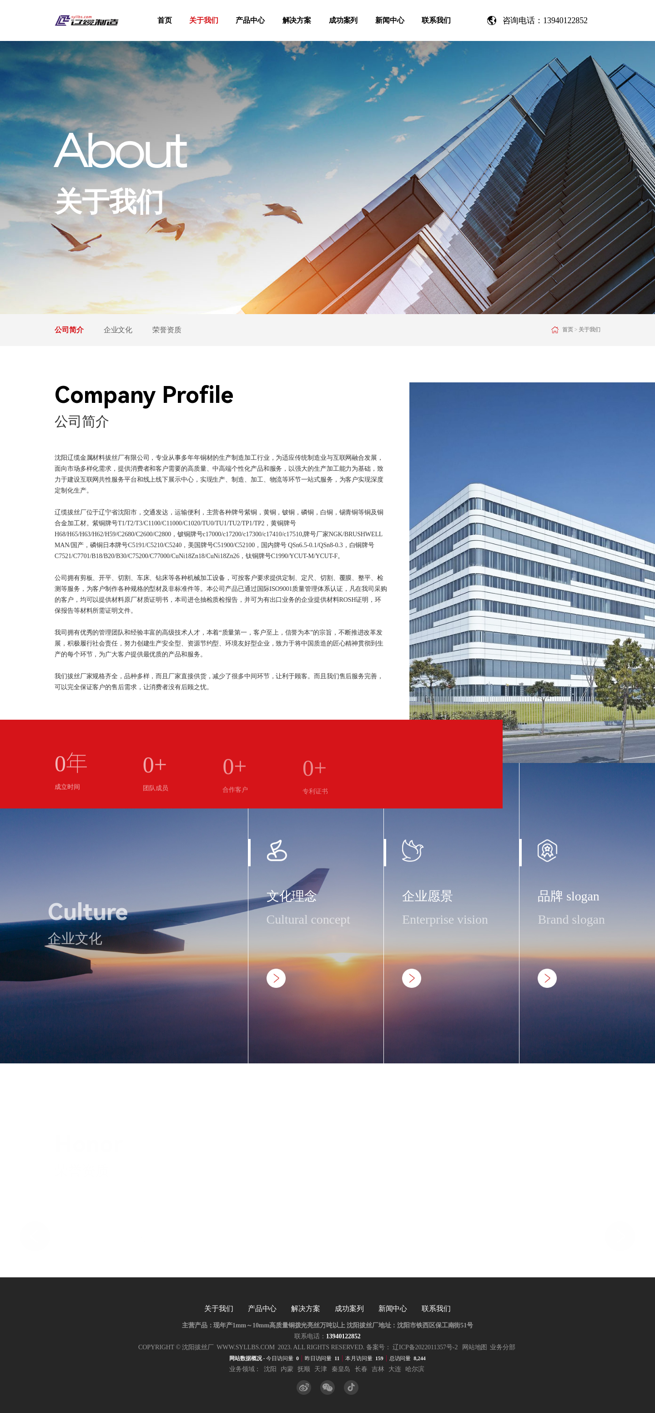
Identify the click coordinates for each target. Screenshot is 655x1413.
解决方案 (297, 20)
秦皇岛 (341, 1369)
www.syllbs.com (246, 1347)
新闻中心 (389, 20)
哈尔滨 (414, 1369)
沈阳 (270, 1369)
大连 (394, 1369)
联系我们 (436, 20)
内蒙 (287, 1369)
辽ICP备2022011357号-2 (425, 1347)
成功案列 (343, 20)
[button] (35, 1232)
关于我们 (203, 20)
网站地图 (475, 1347)
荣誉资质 (166, 330)
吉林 (378, 1369)
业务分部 (502, 1347)
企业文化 (118, 330)
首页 (164, 20)
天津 (320, 1369)
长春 (361, 1369)
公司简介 (69, 330)
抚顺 (303, 1369)
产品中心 (250, 20)
